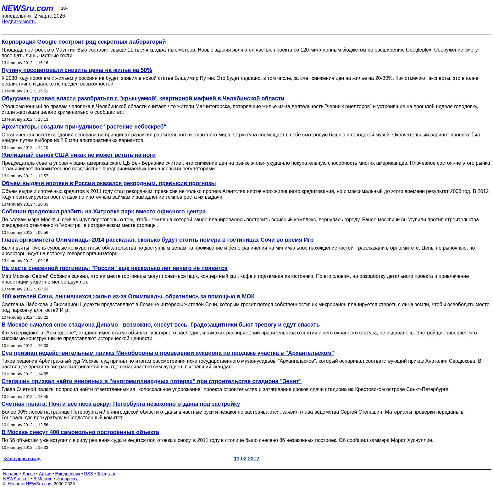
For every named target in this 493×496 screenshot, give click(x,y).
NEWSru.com (27, 8)
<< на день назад (22, 458)
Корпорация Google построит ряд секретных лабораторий (84, 42)
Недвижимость (19, 21)
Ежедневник (67, 473)
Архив (45, 473)
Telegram (106, 473)
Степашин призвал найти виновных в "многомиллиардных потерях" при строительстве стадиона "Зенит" (152, 381)
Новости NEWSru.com (30, 483)
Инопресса (68, 478)
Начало (11, 473)
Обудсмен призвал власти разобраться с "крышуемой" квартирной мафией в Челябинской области (143, 98)
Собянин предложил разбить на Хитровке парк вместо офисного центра (104, 211)
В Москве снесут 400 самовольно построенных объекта (80, 432)
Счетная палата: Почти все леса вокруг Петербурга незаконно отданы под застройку (121, 404)
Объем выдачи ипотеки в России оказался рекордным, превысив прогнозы (109, 183)
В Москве (43, 478)
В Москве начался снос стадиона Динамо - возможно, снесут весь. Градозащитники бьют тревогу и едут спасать (161, 325)
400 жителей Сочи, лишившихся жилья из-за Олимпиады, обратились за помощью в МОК (128, 296)
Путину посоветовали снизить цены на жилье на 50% (77, 70)
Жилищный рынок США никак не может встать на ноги (79, 155)
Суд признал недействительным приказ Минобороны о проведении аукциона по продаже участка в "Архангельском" (168, 353)
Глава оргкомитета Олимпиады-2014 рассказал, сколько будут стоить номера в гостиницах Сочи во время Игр (158, 240)
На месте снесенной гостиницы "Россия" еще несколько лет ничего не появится (115, 268)
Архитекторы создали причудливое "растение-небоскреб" (84, 127)
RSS (88, 473)
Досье (28, 473)
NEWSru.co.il (16, 478)
